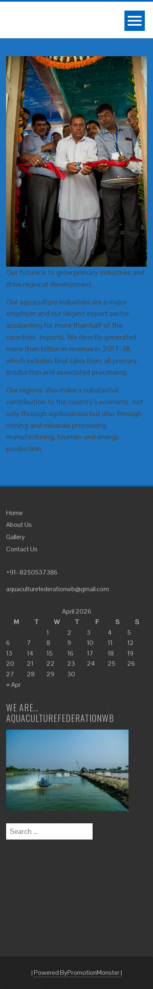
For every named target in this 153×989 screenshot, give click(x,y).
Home (14, 513)
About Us (19, 524)
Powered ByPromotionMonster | (78, 972)
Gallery (15, 537)
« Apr (13, 684)
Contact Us (22, 549)
